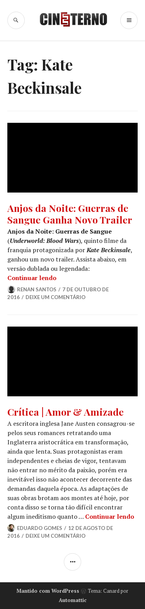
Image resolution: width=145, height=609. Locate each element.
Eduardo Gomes (39, 528)
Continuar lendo (31, 278)
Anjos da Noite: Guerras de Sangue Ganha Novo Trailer (69, 213)
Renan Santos (36, 289)
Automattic (73, 600)
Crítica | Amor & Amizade (65, 411)
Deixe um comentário (55, 297)
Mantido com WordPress (48, 590)
